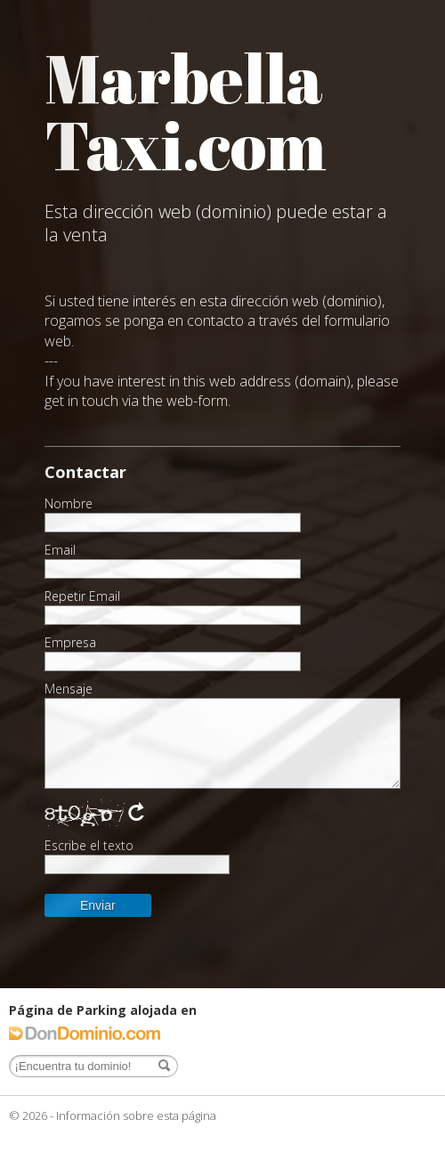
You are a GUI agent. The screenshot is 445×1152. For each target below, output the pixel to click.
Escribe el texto (89, 846)
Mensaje (68, 689)
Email (60, 550)
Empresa (70, 643)
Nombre (68, 504)
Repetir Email (82, 596)
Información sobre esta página (136, 1115)
